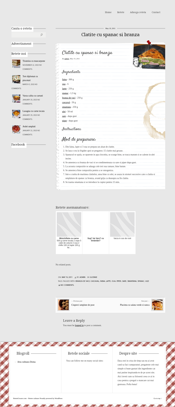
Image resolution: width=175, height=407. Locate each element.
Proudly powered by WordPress (51, 398)
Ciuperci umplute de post (82, 305)
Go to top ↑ (158, 398)
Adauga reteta (138, 12)
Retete (120, 12)
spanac (65, 93)
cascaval (66, 102)
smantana (66, 107)
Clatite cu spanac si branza (110, 34)
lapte (64, 88)
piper (64, 121)
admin (66, 59)
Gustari (93, 277)
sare (64, 116)
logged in (79, 325)
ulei (64, 111)
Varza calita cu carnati (33, 95)
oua (63, 84)
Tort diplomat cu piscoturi (30, 78)
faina (64, 79)
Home (108, 12)
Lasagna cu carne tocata (33, 111)
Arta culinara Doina (26, 362)
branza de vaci (68, 98)
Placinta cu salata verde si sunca (134, 305)
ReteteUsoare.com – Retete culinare (35, 12)
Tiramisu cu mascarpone (34, 61)
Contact (156, 12)
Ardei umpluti (29, 126)
